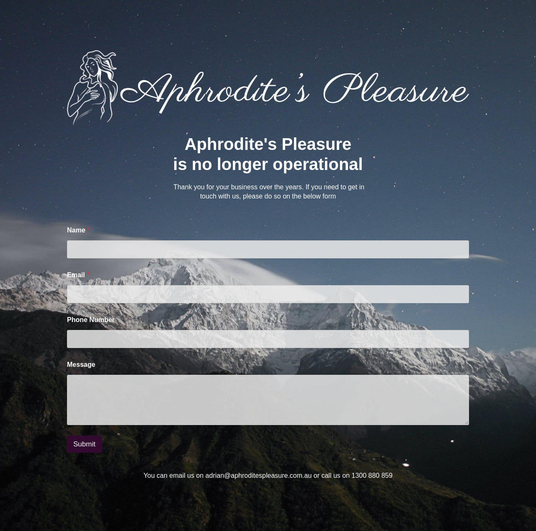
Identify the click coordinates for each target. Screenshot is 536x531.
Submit (84, 444)
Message (81, 364)
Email (78, 274)
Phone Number (91, 319)
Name (78, 230)
